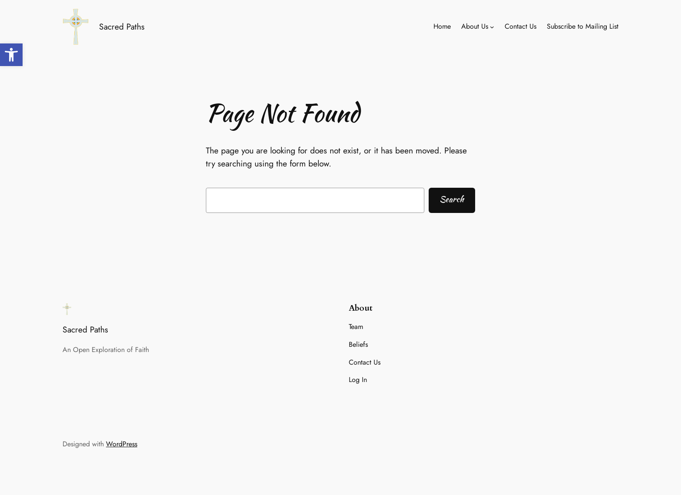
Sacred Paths (122, 26)
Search (452, 199)
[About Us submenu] (492, 27)
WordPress (121, 444)
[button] (11, 54)
